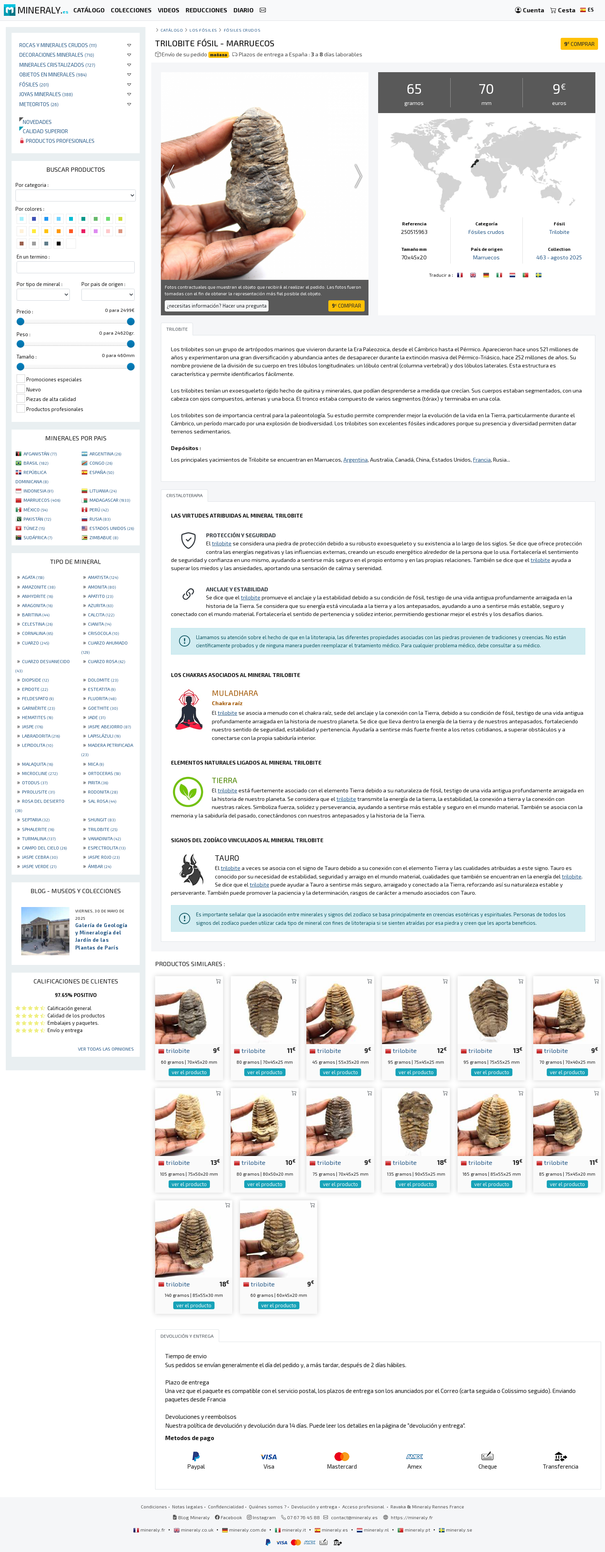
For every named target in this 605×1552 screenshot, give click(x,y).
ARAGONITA (37, 605)
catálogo (172, 29)
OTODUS (34, 782)
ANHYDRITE (37, 596)
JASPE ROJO (104, 857)
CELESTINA (37, 623)
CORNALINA (37, 633)
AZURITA (100, 605)
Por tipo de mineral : (40, 284)
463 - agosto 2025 (559, 257)
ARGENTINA (105, 453)
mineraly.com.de (244, 1529)
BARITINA (35, 614)
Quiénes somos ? (267, 1506)
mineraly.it (291, 1529)
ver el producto (189, 1072)
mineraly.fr (149, 1529)
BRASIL (36, 462)
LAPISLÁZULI (104, 735)
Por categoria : (32, 185)
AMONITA (102, 586)
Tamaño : (27, 357)
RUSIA (100, 518)
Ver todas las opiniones (106, 1048)
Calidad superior (43, 131)
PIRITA (98, 782)
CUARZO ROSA (106, 661)
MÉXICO (35, 509)
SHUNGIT (101, 819)
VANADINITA (104, 838)
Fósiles (34, 84)
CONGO (101, 462)
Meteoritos (39, 104)
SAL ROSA (102, 801)
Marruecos (486, 257)
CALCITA (101, 614)
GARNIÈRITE (38, 708)
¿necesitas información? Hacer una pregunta (217, 306)
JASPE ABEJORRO (109, 726)
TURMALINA (39, 838)
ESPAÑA (102, 472)
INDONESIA (38, 490)
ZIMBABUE (104, 537)
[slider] (20, 321)
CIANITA (99, 623)
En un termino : (33, 257)
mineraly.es (331, 1529)
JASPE (32, 726)
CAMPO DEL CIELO (44, 847)
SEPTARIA (35, 819)
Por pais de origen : (103, 284)
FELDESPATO (38, 698)
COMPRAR (579, 44)
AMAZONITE (38, 586)
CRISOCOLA (103, 633)
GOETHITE (103, 708)
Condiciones (154, 1506)
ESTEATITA (101, 689)
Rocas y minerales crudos (58, 45)
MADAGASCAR (110, 500)
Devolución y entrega (314, 1506)
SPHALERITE (38, 829)
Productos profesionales (57, 140)
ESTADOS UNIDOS (112, 528)
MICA (96, 764)
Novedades (35, 121)
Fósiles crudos (242, 29)
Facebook (228, 1517)
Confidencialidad (226, 1506)
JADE (96, 717)
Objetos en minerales (53, 74)
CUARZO (35, 642)
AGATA (33, 577)
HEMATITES (37, 717)
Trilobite (559, 231)
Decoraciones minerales (56, 54)
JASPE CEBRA (39, 857)
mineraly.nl (373, 1529)
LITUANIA (103, 490)
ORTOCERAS (104, 773)
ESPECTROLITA (106, 847)
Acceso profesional (363, 1506)
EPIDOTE (35, 689)
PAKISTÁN (37, 518)
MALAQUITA (37, 764)
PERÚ (99, 509)
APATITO (100, 596)
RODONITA (103, 791)
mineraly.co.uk (194, 1529)
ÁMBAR (99, 866)
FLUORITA (102, 698)
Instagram (261, 1517)
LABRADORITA (41, 735)
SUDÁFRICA (38, 537)
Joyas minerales (46, 94)
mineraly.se (455, 1529)
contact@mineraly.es (354, 1517)
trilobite (174, 1050)
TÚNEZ (34, 528)
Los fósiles (203, 29)
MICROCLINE (39, 773)
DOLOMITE (103, 679)
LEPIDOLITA (37, 745)
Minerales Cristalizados (57, 64)
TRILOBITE (102, 829)
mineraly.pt (414, 1529)
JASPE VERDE (39, 866)
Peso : (23, 334)
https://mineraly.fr (412, 1517)
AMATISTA (103, 577)
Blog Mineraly (191, 1517)
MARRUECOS (42, 500)
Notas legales (187, 1506)
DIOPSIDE (35, 679)
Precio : (25, 311)
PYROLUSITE (38, 791)
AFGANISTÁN (40, 453)
